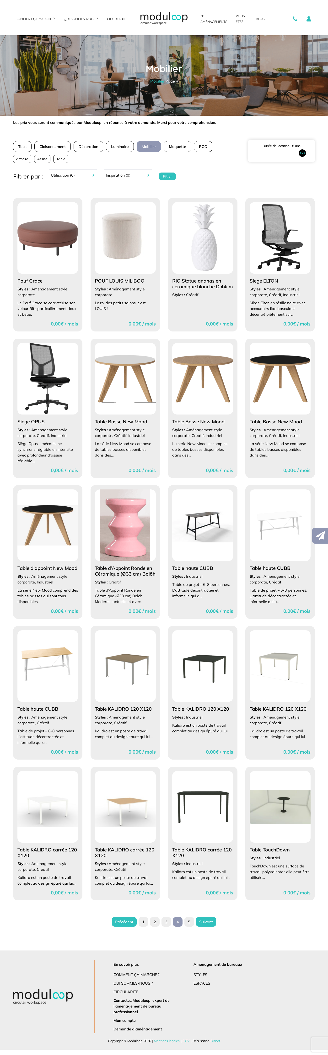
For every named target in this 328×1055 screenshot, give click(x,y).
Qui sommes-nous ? (80, 19)
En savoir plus (126, 969)
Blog (260, 19)
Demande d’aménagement (137, 1034)
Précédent (124, 927)
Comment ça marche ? (35, 19)
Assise (43, 159)
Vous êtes (240, 19)
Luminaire (122, 146)
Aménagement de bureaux (217, 969)
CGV (185, 1046)
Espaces (202, 988)
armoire (22, 159)
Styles (201, 980)
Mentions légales (166, 1046)
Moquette (180, 146)
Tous (22, 146)
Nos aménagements (213, 19)
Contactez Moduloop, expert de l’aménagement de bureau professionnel (141, 1011)
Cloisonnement (54, 146)
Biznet (214, 1046)
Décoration (91, 146)
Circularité (117, 19)
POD (206, 146)
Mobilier (157, 81)
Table (61, 159)
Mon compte (124, 1026)
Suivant (205, 927)
